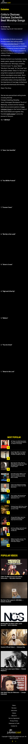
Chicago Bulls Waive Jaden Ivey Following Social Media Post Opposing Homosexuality (18, 518)
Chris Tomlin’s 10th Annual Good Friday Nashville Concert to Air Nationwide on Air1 (18, 497)
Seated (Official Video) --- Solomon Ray (13, 647)
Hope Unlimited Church (11, 44)
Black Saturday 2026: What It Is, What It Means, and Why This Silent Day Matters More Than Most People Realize (19, 464)
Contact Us (14, 726)
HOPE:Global (11, 114)
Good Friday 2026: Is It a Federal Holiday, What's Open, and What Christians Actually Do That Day (18, 453)
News (14, 705)
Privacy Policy (14, 721)
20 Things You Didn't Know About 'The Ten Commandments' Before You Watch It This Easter (18, 442)
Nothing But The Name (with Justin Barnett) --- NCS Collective (11, 624)
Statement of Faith (14, 723)
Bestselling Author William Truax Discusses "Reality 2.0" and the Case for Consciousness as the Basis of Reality (18, 475)
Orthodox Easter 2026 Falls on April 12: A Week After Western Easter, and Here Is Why (19, 507)
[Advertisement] (14, 428)
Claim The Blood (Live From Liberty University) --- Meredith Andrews (11, 577)
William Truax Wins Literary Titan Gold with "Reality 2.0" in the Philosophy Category (18, 540)
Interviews (14, 710)
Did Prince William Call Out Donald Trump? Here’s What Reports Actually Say (18, 529)
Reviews (14, 708)
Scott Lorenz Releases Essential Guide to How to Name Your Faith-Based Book (18, 486)
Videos (14, 713)
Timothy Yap (6, 27)
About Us (14, 715)
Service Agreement (14, 718)
